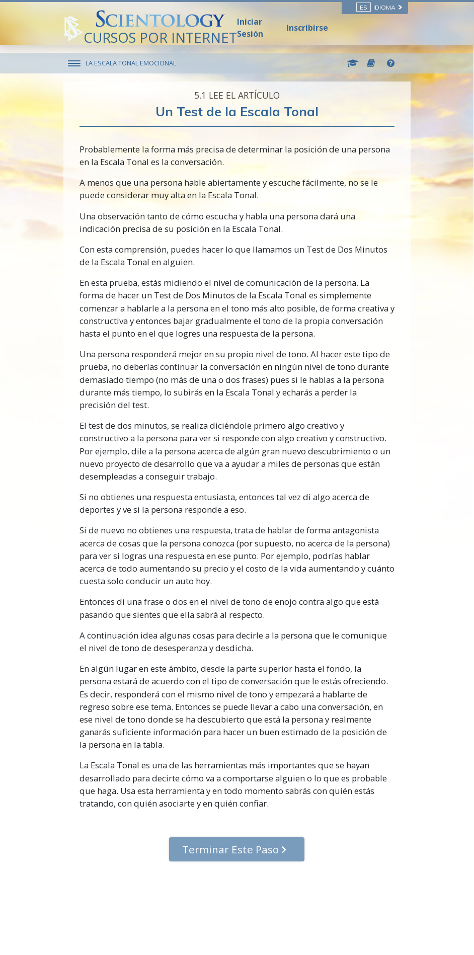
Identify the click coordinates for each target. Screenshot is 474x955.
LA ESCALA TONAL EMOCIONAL (131, 62)
